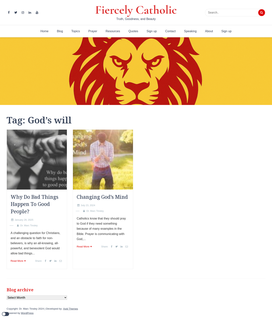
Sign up (152, 31)
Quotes (133, 31)
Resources (113, 31)
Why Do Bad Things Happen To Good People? (34, 204)
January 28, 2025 (24, 219)
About (209, 31)
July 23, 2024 (88, 205)
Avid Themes (70, 308)
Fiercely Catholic (136, 10)
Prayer (92, 31)
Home (44, 31)
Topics (75, 31)
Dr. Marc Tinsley (29, 225)
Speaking (190, 31)
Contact (170, 31)
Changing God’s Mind (102, 197)
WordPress (27, 313)
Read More (17, 260)
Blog (60, 31)
